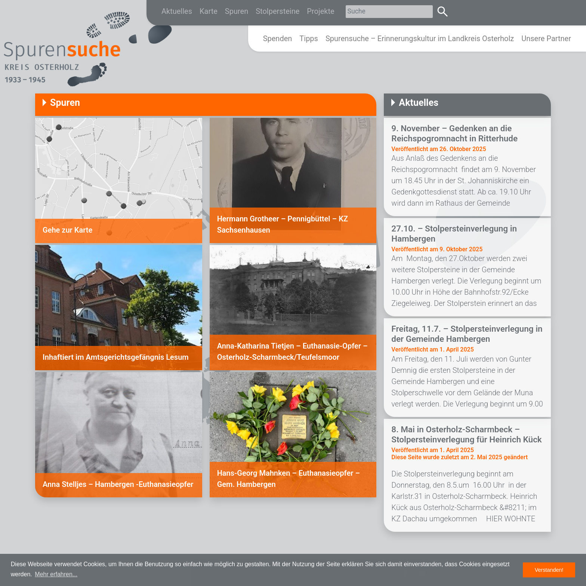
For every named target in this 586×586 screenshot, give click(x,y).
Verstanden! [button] (549, 570)
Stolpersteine (277, 11)
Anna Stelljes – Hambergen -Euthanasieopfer (118, 484)
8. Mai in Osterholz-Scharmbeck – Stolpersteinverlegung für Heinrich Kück (466, 434)
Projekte (320, 11)
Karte (209, 11)
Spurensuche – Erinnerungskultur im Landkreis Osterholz (420, 38)
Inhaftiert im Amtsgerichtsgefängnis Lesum (116, 357)
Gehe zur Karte (67, 229)
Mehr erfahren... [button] (56, 574)
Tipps (308, 38)
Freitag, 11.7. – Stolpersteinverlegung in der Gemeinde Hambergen (466, 334)
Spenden (277, 38)
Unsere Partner (546, 38)
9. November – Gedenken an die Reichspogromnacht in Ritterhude (454, 133)
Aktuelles (176, 11)
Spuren (236, 11)
